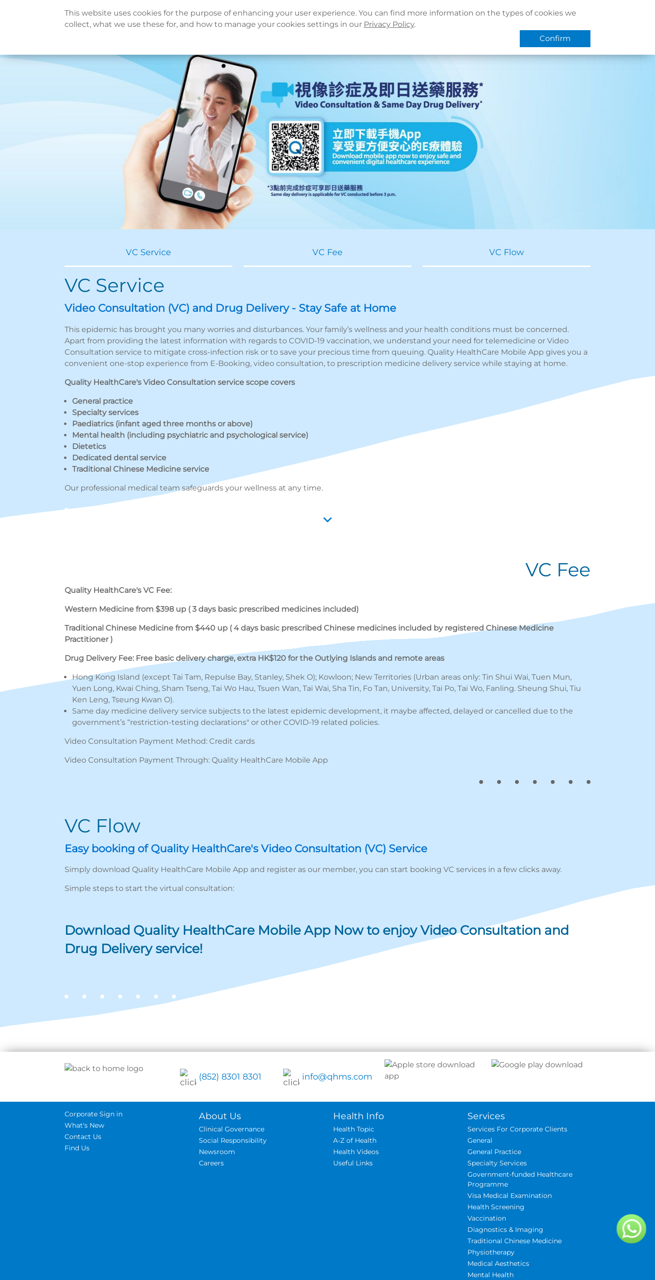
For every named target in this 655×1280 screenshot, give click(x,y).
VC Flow (506, 252)
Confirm (555, 38)
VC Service (148, 252)
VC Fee (327, 252)
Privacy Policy (389, 24)
